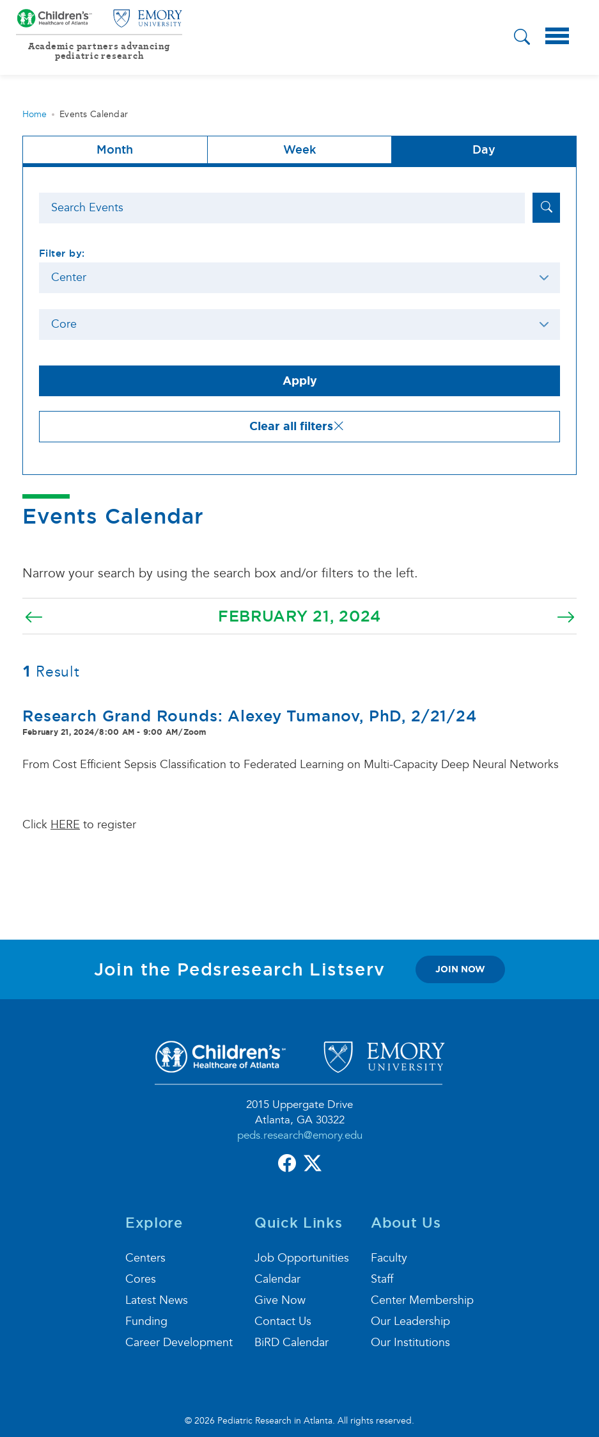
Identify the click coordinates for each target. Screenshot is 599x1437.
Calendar (277, 1279)
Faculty (389, 1258)
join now (460, 969)
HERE (65, 824)
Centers (145, 1258)
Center (68, 277)
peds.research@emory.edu (299, 1135)
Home (34, 114)
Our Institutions (410, 1342)
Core (64, 324)
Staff (382, 1279)
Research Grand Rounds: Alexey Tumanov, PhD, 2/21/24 (249, 716)
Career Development (179, 1342)
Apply (300, 381)
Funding (146, 1321)
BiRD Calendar (291, 1342)
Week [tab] (299, 149)
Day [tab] (483, 149)
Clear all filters (297, 426)
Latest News (156, 1300)
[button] (522, 38)
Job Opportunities (301, 1258)
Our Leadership (410, 1321)
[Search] (282, 208)
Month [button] (115, 149)
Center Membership (422, 1300)
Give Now (280, 1300)
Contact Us (282, 1321)
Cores (140, 1279)
